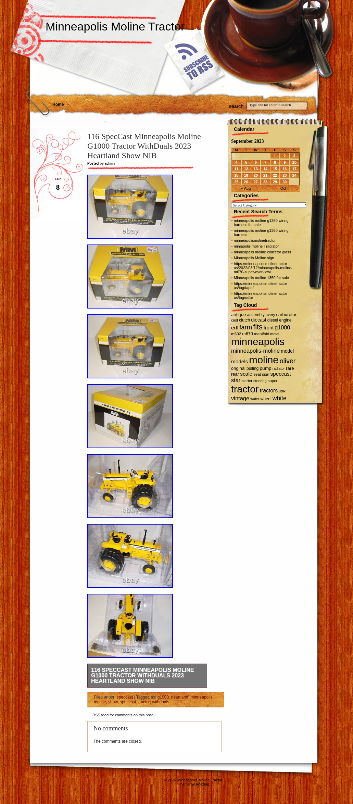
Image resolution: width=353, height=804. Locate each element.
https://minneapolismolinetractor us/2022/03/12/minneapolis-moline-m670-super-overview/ (263, 268)
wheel (265, 399)
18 (236, 175)
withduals (160, 702)
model (287, 351)
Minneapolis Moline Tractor (115, 26)
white (280, 398)
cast (234, 320)
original (238, 368)
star (235, 380)
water (254, 399)
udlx (282, 391)
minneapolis (201, 697)
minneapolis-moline (255, 351)
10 (294, 162)
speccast (125, 697)
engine (285, 320)
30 (284, 182)
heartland (179, 697)
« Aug (246, 188)
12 (246, 169)
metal (274, 334)
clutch (244, 320)
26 (246, 182)
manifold (261, 333)
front (269, 327)
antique (238, 314)
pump (265, 368)
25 (236, 182)
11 (236, 169)
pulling (253, 368)
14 (265, 169)
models (239, 361)
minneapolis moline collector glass (262, 252)
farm (245, 327)
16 (284, 169)
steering (260, 381)
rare (290, 368)
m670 (247, 333)
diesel (272, 320)
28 (265, 182)
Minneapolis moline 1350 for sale (261, 278)
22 (275, 175)
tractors (269, 390)
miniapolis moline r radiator (256, 246)
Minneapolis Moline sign (254, 258)
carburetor (286, 314)
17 (294, 169)
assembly (256, 314)
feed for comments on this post (122, 715)
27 (256, 182)
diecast (258, 320)
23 (284, 175)
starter (246, 381)
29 (275, 182)
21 (265, 175)
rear (235, 374)
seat (257, 374)
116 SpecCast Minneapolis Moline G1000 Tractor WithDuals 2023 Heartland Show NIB (142, 675)
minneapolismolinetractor (255, 240)
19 (246, 175)
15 (275, 169)
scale (246, 374)
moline (100, 702)
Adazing (202, 784)
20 (256, 175)
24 (294, 175)
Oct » (284, 188)
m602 (236, 333)
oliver (287, 361)
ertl (234, 327)
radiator (279, 368)
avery (270, 315)
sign (265, 374)
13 (256, 169)
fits (258, 327)
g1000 (163, 697)
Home (58, 104)
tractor (144, 702)
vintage (240, 398)
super (273, 381)
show (112, 702)
